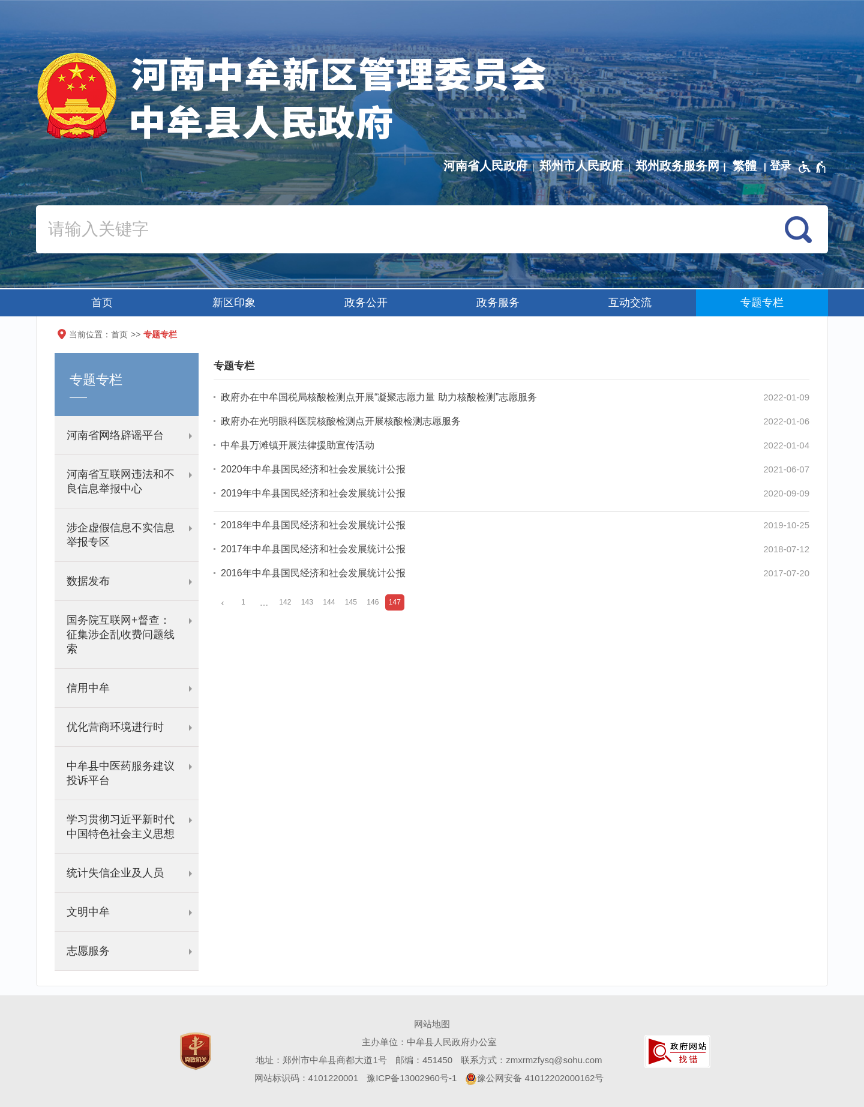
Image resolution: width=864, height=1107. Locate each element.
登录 (780, 166)
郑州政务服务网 (677, 165)
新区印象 (234, 303)
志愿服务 (88, 951)
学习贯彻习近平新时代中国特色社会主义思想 (121, 826)
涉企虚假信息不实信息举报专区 (121, 535)
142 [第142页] (285, 602)
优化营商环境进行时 (115, 727)
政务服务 (498, 303)
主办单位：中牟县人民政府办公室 (429, 1042)
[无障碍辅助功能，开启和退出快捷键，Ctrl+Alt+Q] (812, 167)
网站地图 (432, 1024)
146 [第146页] (373, 602)
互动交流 (630, 303)
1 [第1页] (243, 602)
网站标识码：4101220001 (306, 1078)
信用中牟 (88, 688)
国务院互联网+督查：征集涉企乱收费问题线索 (121, 634)
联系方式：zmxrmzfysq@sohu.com (531, 1060)
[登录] (780, 165)
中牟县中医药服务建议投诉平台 (121, 773)
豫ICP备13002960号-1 (412, 1078)
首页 (102, 303)
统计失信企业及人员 (115, 873)
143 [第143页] (307, 602)
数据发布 (88, 581)
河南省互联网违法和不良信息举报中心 (121, 481)
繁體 (745, 165)
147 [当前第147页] (395, 602)
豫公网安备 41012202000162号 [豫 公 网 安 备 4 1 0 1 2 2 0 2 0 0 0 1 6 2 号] (534, 1079)
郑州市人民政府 (581, 165)
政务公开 (366, 303)
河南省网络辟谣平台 (115, 435)
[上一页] (223, 602)
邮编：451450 (423, 1060)
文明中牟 (88, 912)
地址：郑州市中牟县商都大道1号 (321, 1060)
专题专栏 (762, 303)
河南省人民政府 (485, 165)
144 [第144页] (329, 602)
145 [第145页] (351, 602)
